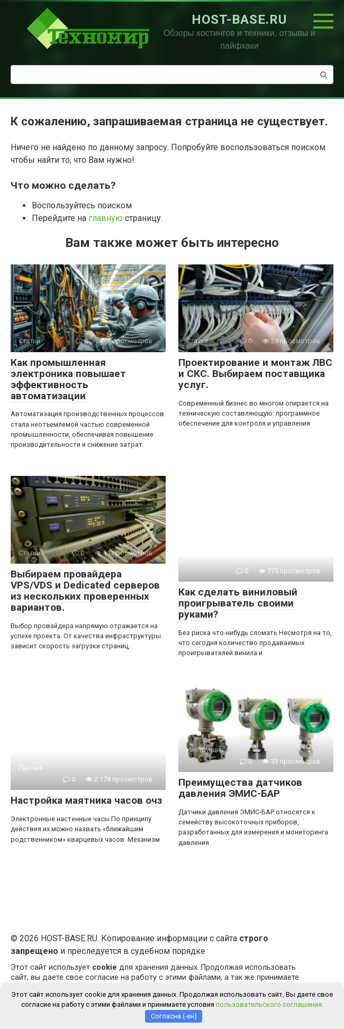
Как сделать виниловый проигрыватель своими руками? (237, 603)
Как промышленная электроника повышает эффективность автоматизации (68, 379)
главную (105, 218)
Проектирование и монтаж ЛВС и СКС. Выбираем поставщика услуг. (255, 373)
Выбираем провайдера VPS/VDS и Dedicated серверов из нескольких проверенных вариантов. (85, 590)
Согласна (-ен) (174, 1016)
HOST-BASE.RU (239, 19)
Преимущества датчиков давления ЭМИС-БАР (240, 788)
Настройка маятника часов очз (86, 800)
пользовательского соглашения (269, 1004)
